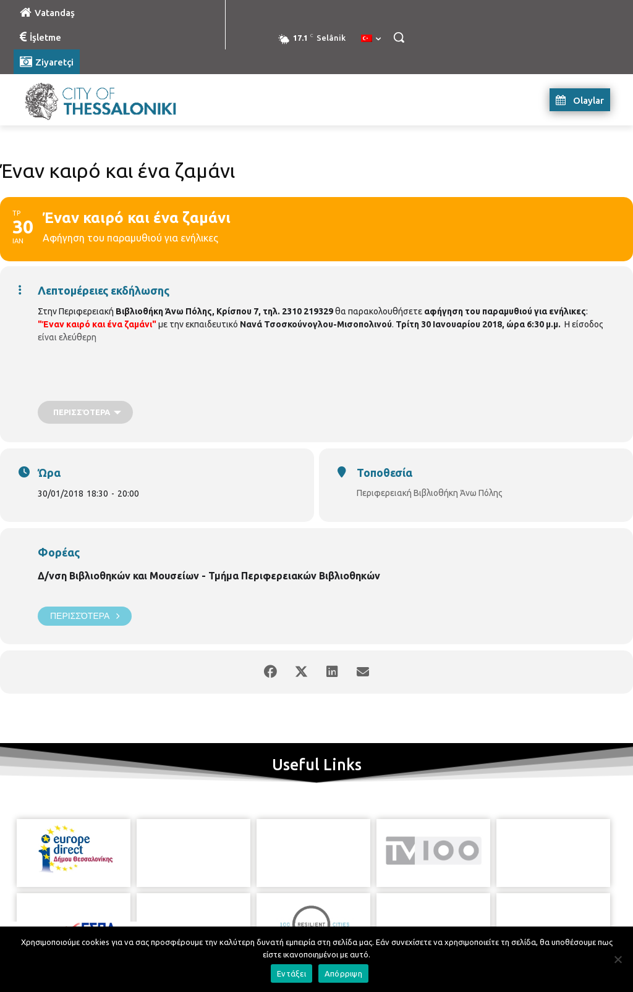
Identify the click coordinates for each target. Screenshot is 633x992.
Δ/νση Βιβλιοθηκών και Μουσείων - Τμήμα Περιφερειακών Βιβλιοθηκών (209, 575)
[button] (398, 37)
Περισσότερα (84, 616)
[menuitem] (371, 39)
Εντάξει (291, 973)
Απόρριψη (343, 973)
